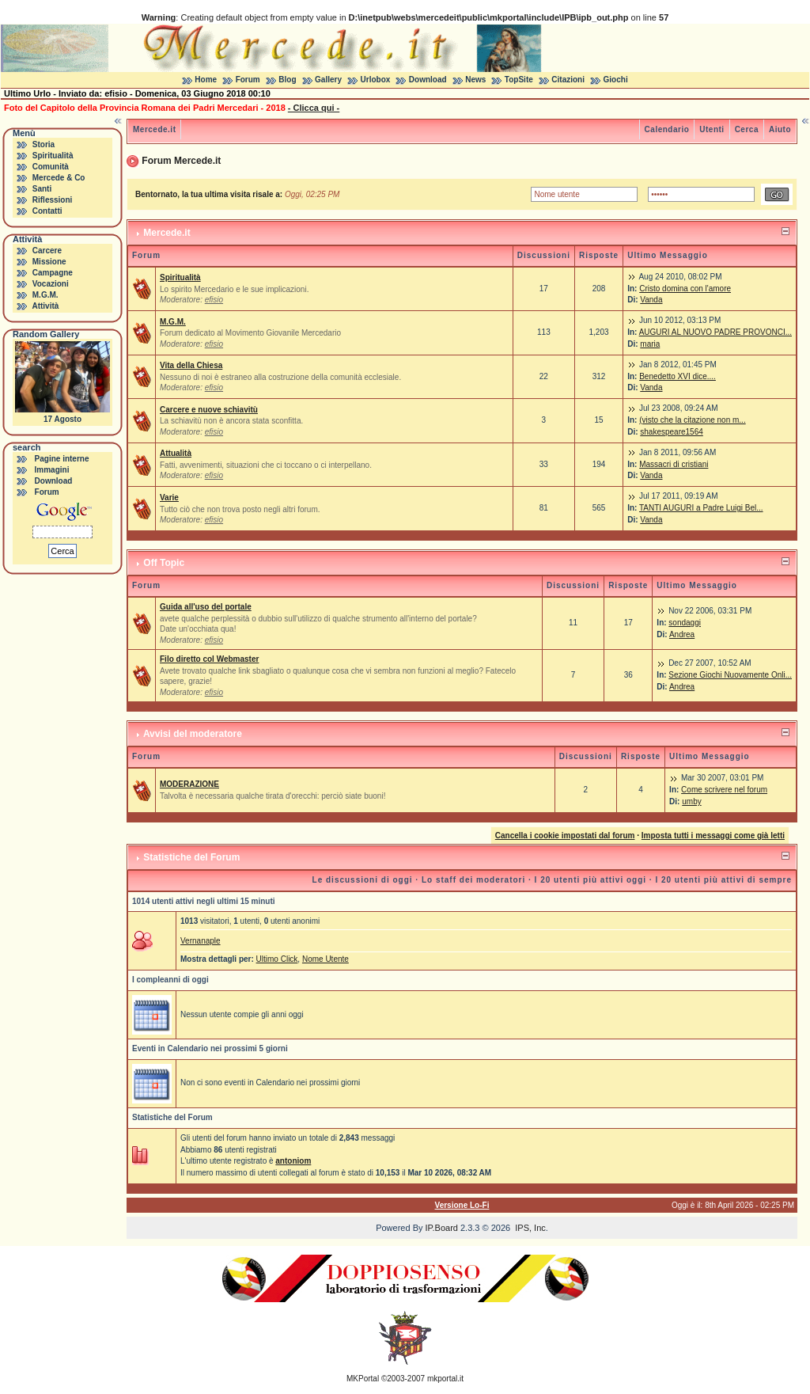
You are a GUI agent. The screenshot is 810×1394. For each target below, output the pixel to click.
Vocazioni (50, 283)
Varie (169, 497)
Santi (41, 188)
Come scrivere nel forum (724, 789)
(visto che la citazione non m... (692, 420)
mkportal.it (445, 1378)
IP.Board (442, 1228)
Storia (43, 144)
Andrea (682, 634)
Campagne (52, 272)
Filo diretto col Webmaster (209, 659)
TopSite (519, 79)
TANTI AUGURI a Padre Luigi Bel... (701, 507)
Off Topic (163, 562)
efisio (214, 299)
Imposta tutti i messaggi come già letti (713, 835)
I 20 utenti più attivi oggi (590, 880)
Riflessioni (52, 200)
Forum (248, 79)
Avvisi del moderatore (192, 733)
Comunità (50, 166)
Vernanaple (200, 940)
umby (691, 801)
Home (206, 79)
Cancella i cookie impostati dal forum (565, 835)
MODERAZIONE (189, 784)
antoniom (293, 1161)
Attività (45, 306)
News (475, 79)
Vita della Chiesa (191, 365)
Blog (287, 79)
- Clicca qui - (313, 107)
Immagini (52, 469)
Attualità (175, 453)
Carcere (47, 250)
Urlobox (376, 79)
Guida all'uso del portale (206, 606)
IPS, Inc (530, 1228)
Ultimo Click (277, 959)
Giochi (616, 79)
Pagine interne (62, 458)
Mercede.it (154, 129)
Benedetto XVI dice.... (677, 376)
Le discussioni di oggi (362, 880)
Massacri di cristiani (673, 464)
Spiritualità (53, 155)
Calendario (667, 129)
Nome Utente (325, 959)
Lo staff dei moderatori (473, 880)
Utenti (711, 129)
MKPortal (362, 1378)
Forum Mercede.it (181, 160)
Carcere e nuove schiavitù (209, 409)
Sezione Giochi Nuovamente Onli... (730, 674)
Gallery (328, 79)
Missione (49, 261)
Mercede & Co (58, 177)
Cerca (747, 129)
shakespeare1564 (671, 431)
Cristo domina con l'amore (685, 288)
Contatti (47, 211)
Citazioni (568, 79)
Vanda (651, 299)
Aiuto (780, 129)
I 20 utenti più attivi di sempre (723, 880)
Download (428, 79)
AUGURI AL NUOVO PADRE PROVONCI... (715, 332)
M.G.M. (45, 295)
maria (650, 344)
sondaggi (684, 622)
